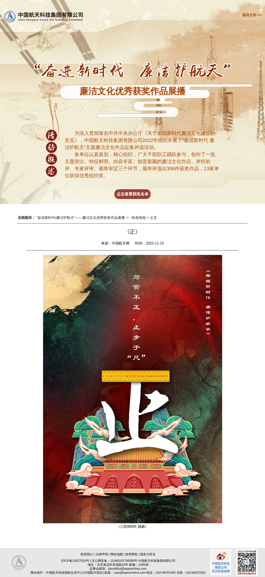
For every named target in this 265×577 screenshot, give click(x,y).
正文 (153, 218)
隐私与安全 (148, 554)
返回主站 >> (251, 15)
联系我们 (87, 554)
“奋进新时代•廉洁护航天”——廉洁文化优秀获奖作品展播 (80, 218)
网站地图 (116, 554)
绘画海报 (139, 218)
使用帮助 (131, 554)
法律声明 (102, 554)
